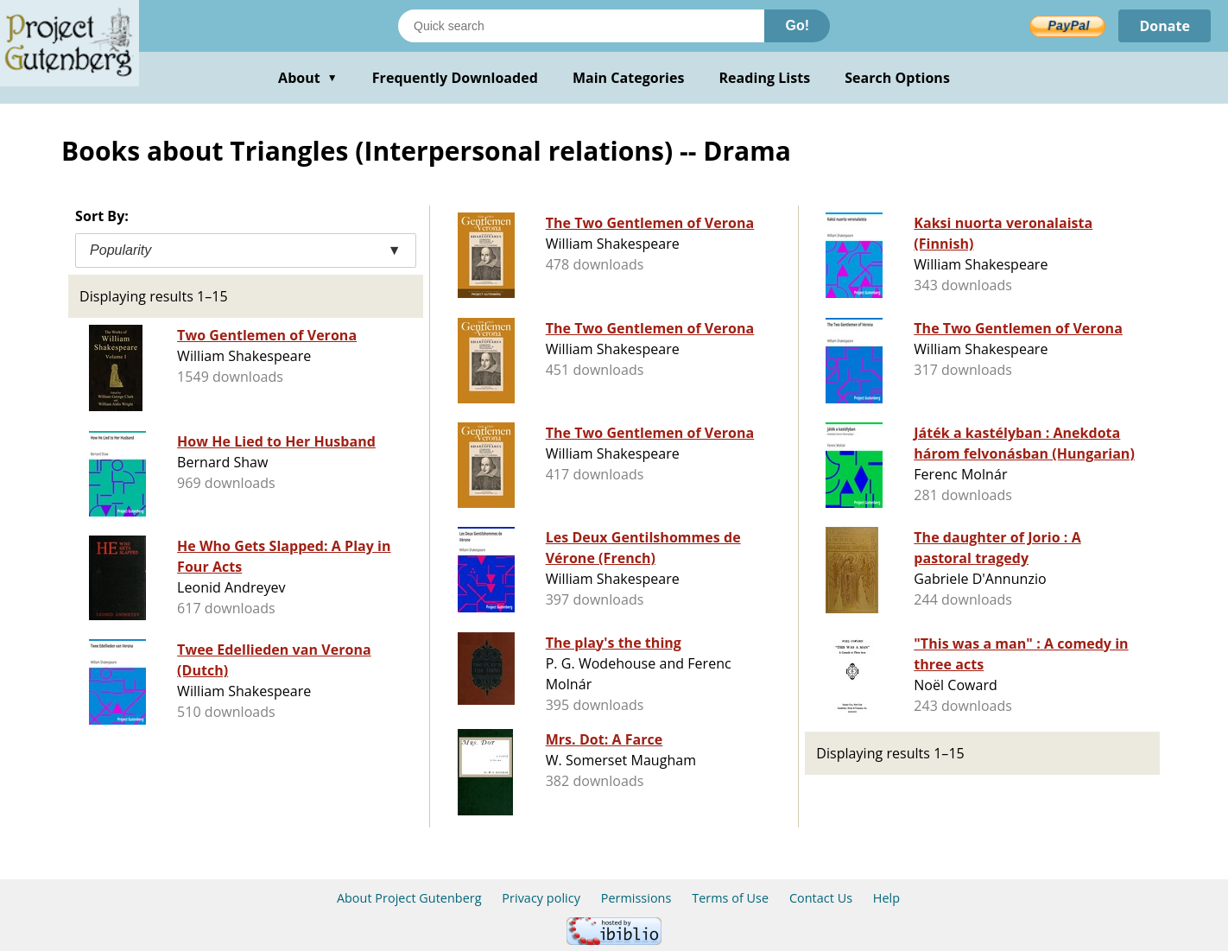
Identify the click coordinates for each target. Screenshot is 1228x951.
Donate (1164, 25)
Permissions (636, 898)
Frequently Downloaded (455, 77)
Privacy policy (541, 898)
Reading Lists (765, 77)
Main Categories (629, 77)
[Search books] (581, 26)
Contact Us (820, 898)
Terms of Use (730, 898)
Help (886, 898)
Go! (797, 25)
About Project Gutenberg (409, 898)
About (308, 77)
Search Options (897, 77)
